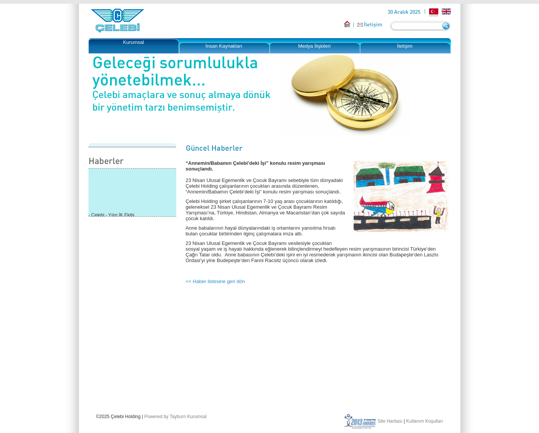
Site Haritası (390, 421)
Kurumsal (133, 42)
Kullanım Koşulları (424, 421)
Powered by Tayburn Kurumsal (175, 416)
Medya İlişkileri (314, 46)
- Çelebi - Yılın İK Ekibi (111, 215)
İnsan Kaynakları (224, 46)
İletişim (373, 24)
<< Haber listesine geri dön (215, 281)
